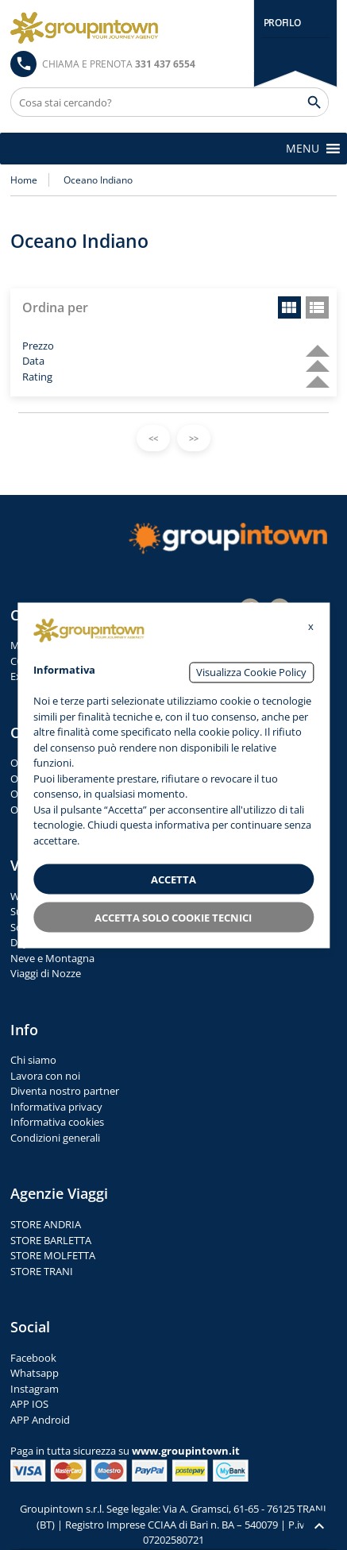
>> (194, 438)
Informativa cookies (57, 1122)
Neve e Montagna (52, 958)
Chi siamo (33, 1060)
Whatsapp (34, 1373)
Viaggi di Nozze (45, 973)
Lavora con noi (45, 1076)
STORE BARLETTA (50, 1240)
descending (311, 343)
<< (153, 438)
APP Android (40, 1420)
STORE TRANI (41, 1271)
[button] (302, 148)
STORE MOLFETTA (52, 1255)
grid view (289, 307)
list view (317, 307)
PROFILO (282, 22)
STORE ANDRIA (45, 1224)
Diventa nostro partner (64, 1091)
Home (23, 180)
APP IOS (29, 1404)
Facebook (33, 1358)
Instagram (34, 1389)
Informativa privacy (56, 1107)
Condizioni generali (55, 1138)
